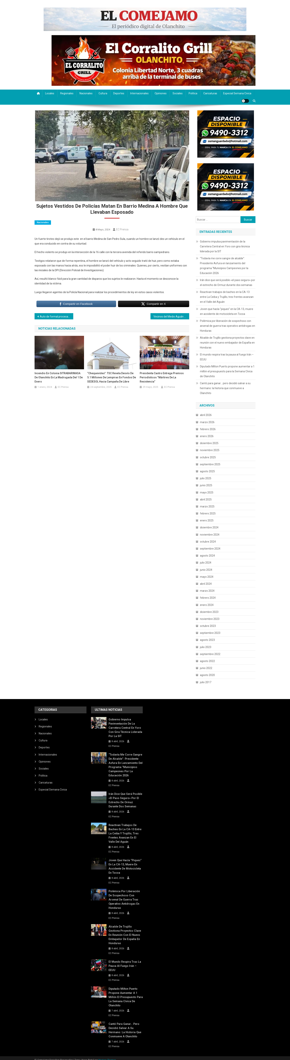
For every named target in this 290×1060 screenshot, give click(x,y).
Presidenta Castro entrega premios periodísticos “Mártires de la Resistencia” (162, 377)
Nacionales (86, 93)
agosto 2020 (207, 675)
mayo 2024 (206, 576)
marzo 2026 (207, 422)
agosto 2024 (207, 555)
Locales (49, 93)
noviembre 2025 (209, 450)
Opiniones (161, 93)
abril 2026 (206, 415)
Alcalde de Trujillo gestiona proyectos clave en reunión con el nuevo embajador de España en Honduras (227, 342)
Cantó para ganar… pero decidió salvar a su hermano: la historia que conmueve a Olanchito (225, 388)
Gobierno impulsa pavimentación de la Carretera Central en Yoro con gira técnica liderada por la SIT (225, 246)
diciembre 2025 (209, 443)
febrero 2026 (208, 429)
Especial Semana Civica (237, 93)
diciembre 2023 (209, 611)
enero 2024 (207, 604)
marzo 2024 (207, 590)
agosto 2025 (207, 471)
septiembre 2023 (210, 632)
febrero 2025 (208, 513)
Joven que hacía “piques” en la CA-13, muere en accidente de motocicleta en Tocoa (226, 311)
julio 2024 (205, 562)
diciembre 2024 (209, 527)
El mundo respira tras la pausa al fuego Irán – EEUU (227, 357)
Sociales (178, 93)
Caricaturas (210, 93)
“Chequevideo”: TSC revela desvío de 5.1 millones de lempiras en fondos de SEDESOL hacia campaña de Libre (111, 377)
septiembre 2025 (210, 464)
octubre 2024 (208, 541)
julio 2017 (205, 682)
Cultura (103, 93)
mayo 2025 (206, 492)
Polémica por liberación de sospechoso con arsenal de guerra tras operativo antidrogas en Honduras (227, 325)
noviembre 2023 (209, 618)
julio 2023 (205, 647)
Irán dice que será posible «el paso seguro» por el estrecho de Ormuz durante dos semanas (227, 282)
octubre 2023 (208, 625)
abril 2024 (206, 583)
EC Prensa (122, 229)
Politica (193, 93)
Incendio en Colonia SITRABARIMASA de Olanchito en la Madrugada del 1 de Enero (59, 377)
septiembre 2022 (210, 654)
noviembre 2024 (209, 534)
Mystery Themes (107, 1056)
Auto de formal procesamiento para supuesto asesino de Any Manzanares (56, 316)
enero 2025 (207, 520)
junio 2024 (206, 569)
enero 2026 (207, 436)
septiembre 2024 (210, 548)
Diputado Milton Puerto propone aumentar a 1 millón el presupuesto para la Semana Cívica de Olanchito (227, 371)
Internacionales (139, 93)
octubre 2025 (208, 457)
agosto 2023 (207, 639)
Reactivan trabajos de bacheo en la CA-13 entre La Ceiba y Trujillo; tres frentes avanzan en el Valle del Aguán (227, 296)
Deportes (118, 93)
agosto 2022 (207, 661)
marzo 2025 (207, 506)
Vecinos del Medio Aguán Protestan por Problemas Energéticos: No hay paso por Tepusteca (171, 316)
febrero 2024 (208, 597)
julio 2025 (205, 478)
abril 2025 (206, 499)
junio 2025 (206, 485)
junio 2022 (206, 668)
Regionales (66, 93)
